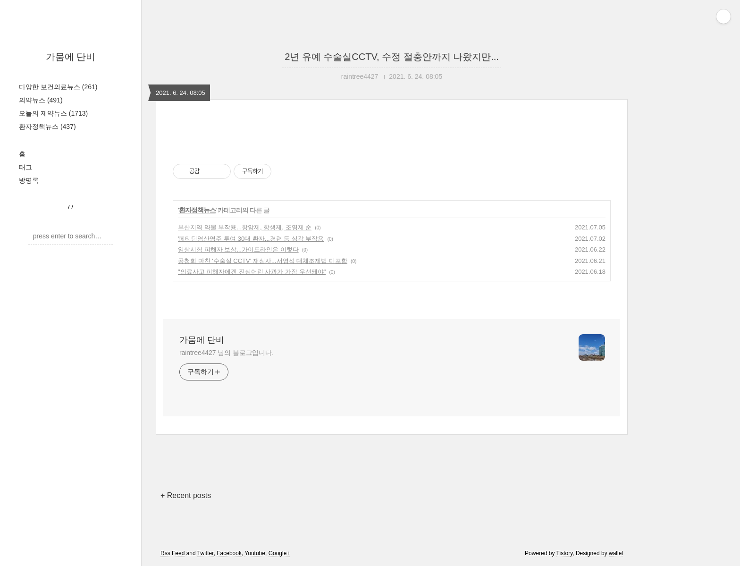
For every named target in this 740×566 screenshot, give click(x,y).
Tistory (564, 553)
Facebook (229, 553)
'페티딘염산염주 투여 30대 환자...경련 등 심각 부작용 (251, 238)
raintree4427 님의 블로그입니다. (226, 352)
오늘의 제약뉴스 (53, 113)
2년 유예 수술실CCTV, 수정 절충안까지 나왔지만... (392, 56)
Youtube (254, 553)
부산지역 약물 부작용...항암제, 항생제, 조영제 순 (244, 227)
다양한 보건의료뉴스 (58, 87)
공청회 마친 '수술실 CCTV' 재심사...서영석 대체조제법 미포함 (262, 260)
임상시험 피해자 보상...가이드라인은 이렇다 (238, 249)
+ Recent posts (185, 495)
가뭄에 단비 (71, 56)
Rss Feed (172, 553)
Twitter (205, 553)
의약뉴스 (41, 100)
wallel (616, 553)
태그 (25, 167)
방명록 (29, 180)
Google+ (279, 553)
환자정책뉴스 (47, 126)
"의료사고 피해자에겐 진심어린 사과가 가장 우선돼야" (252, 271)
